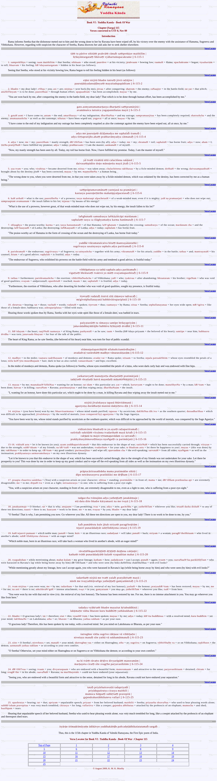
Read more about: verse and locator (108, 778)
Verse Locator (210, 48)
